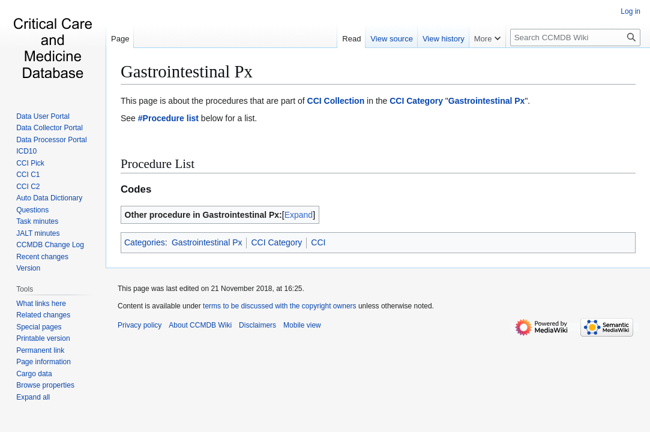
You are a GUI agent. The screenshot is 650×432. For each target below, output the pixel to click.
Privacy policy (139, 325)
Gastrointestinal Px (187, 71)
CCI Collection (336, 101)
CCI (318, 242)
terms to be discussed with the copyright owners (279, 306)
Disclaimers (257, 325)
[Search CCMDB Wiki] (575, 37)
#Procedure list (168, 118)
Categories (144, 242)
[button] (33, 397)
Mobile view (302, 325)
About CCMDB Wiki (200, 325)
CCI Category (416, 101)
